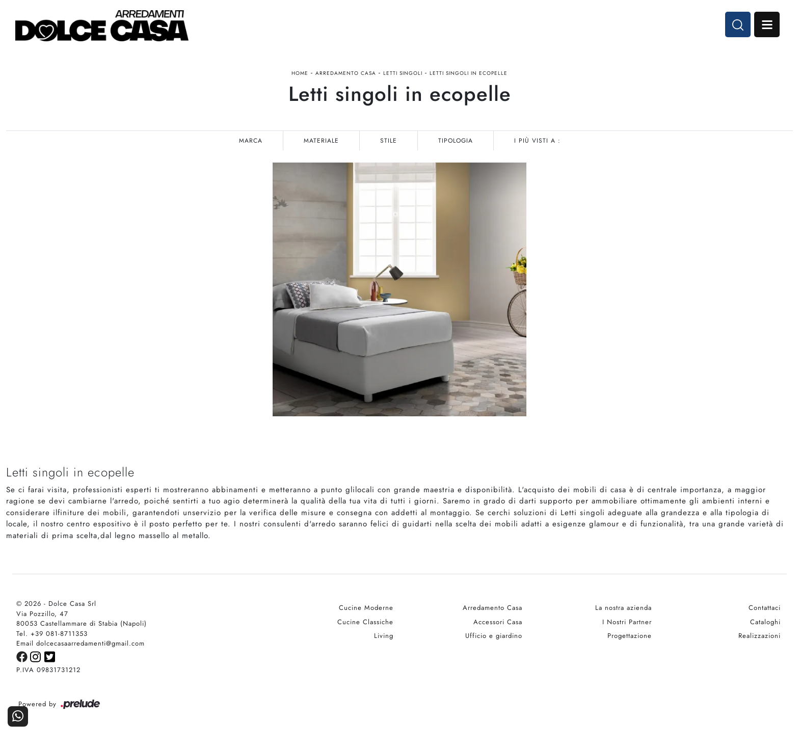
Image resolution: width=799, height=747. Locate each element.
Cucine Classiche (365, 622)
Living (383, 636)
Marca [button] (250, 140)
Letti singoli (402, 73)
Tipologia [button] (455, 140)
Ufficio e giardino (493, 636)
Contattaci (765, 607)
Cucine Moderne (366, 607)
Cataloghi (765, 622)
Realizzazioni (759, 636)
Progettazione (629, 636)
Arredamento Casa (345, 73)
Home (299, 73)
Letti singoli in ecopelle (469, 73)
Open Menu (767, 24)
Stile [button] (388, 140)
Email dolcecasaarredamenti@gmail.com (80, 643)
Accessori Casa (497, 622)
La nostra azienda (623, 607)
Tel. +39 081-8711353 (52, 633)
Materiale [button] (321, 140)
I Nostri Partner (627, 622)
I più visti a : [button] (537, 140)
